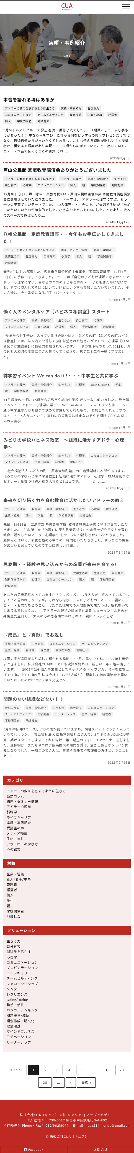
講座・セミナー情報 (74, 250)
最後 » (86, 1082)
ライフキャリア (19, 817)
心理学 (27, 185)
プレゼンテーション (22, 968)
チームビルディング (50, 114)
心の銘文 (13, 849)
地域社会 (43, 121)
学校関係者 (24, 121)
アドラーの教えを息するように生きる (30, 108)
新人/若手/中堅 (19, 879)
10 (107, 1070)
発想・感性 (15, 1005)
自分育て (11, 185)
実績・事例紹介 (71, 108)
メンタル (13, 989)
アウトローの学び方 (22, 844)
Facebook (35, 1149)
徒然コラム (12, 707)
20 (122, 1070)
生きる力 (93, 108)
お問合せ (100, 1149)
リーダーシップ (65, 714)
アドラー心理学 (71, 178)
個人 (8, 121)
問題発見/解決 (18, 1016)
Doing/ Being (100, 384)
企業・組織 (94, 114)
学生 (118, 384)
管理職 (30, 650)
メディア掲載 (17, 833)
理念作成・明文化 (21, 1021)
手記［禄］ (15, 839)
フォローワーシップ (22, 984)
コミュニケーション (18, 114)
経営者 (112, 114)
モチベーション (19, 1037)
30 (45, 1082)
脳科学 (36, 509)
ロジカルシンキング (22, 1010)
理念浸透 (75, 114)
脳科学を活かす (15, 579)
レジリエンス (17, 994)
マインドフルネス (17, 326)
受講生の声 (12, 256)
